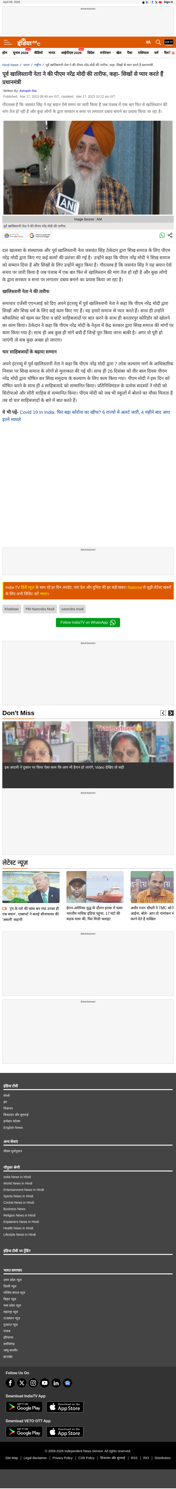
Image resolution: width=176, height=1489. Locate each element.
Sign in (168, 2)
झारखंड (7, 1356)
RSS (134, 1458)
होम (4, 53)
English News (13, 1127)
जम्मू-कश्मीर (10, 1350)
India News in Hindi (17, 1177)
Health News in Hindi (18, 1228)
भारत (51, 53)
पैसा (129, 53)
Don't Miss (18, 712)
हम (5, 1102)
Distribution (163, 1458)
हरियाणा (8, 1337)
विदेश (90, 53)
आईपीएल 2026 (71, 53)
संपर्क (6, 1095)
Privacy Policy (62, 1458)
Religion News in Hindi (19, 1215)
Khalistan (12, 609)
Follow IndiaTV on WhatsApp (88, 622)
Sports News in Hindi (18, 1196)
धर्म (156, 53)
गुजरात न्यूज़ (10, 1324)
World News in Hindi (17, 1183)
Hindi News (10, 65)
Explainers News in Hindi (21, 1222)
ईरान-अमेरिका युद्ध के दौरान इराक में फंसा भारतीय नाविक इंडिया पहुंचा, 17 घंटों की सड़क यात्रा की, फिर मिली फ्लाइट (94, 881)
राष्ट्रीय (37, 65)
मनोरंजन (105, 53)
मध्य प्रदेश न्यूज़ (12, 1305)
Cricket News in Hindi (18, 1202)
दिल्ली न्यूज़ (9, 1286)
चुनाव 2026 (20, 53)
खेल (118, 53)
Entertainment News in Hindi (23, 1190)
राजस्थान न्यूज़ (11, 1318)
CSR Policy (86, 1458)
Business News (14, 1209)
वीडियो (38, 53)
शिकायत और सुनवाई (15, 1115)
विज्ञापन (8, 1108)
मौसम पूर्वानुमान (12, 1151)
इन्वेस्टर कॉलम (11, 1121)
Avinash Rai (27, 91)
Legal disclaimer (35, 1458)
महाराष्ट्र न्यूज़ (10, 1312)
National (135, 587)
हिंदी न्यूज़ (28, 587)
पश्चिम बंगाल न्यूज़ (14, 1292)
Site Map (11, 1458)
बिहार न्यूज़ (9, 1299)
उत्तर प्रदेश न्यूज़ (12, 1280)
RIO (146, 1458)
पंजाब (6, 1331)
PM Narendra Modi (40, 609)
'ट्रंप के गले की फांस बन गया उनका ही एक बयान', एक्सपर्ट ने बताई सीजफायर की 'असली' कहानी (30, 882)
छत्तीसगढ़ (9, 1344)
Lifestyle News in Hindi (19, 1234)
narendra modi (72, 609)
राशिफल (143, 53)
